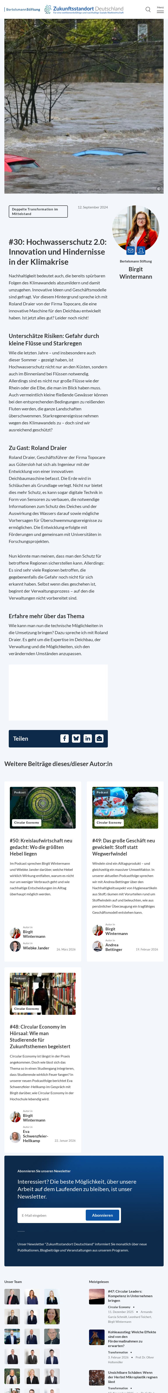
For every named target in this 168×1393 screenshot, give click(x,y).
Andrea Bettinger (113, 947)
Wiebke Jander (36, 947)
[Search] (148, 9)
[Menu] (160, 9)
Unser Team (13, 1282)
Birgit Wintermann (34, 934)
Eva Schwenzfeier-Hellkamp (35, 1136)
